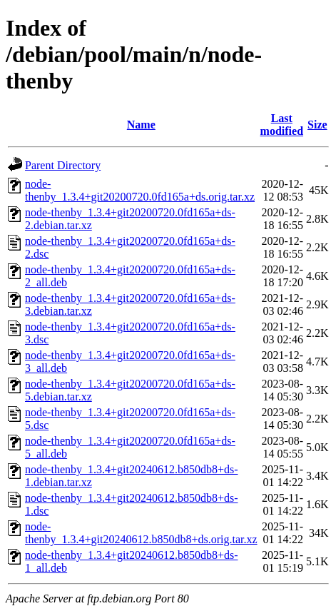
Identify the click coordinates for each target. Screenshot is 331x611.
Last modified (281, 124)
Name (141, 124)
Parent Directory (63, 165)
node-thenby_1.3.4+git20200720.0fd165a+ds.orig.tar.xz (140, 190)
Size (317, 124)
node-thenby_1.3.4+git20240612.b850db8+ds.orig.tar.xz (141, 532)
